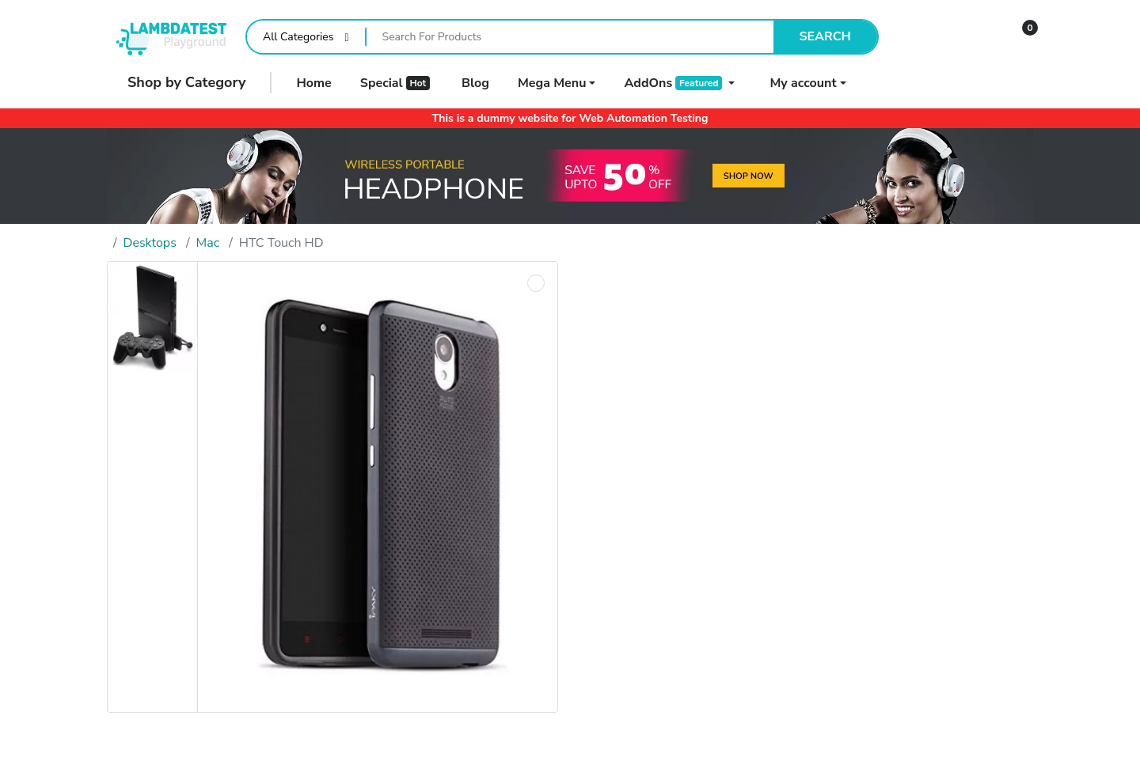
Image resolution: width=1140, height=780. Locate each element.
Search (825, 36)
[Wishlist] (972, 37)
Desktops (150, 243)
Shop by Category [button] (176, 82)
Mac (208, 243)
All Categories (298, 36)
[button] (1019, 37)
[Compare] (924, 37)
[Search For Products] (570, 37)
